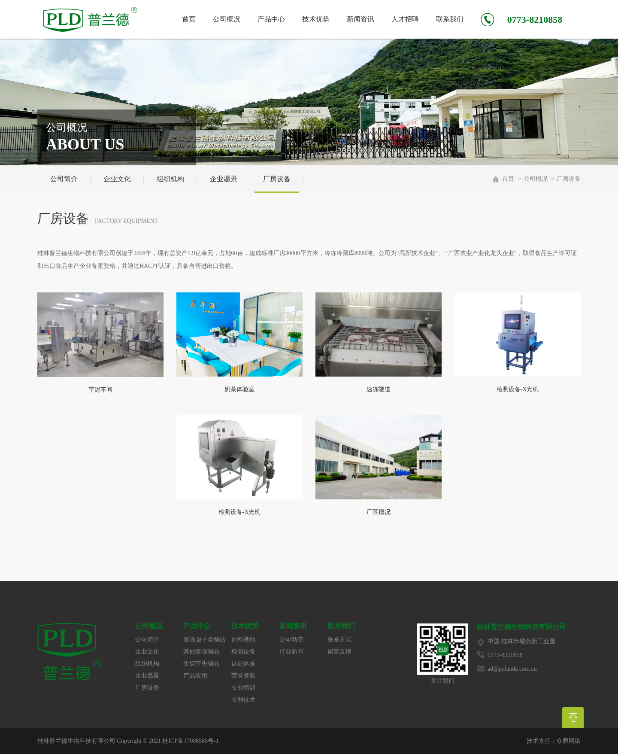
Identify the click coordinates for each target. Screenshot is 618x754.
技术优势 (316, 19)
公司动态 (291, 639)
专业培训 (243, 687)
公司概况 (226, 19)
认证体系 (243, 663)
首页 (189, 19)
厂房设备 (277, 178)
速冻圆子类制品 (204, 639)
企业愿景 (223, 178)
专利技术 (243, 699)
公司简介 (64, 178)
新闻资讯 (360, 19)
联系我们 (450, 19)
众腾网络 (569, 741)
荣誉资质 (243, 675)
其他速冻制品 (201, 651)
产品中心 (271, 19)
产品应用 (195, 675)
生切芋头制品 (201, 663)
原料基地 (243, 639)
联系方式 (339, 639)
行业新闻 (291, 651)
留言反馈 (339, 651)
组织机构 (170, 178)
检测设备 (243, 651)
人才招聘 (405, 19)
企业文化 (117, 178)
